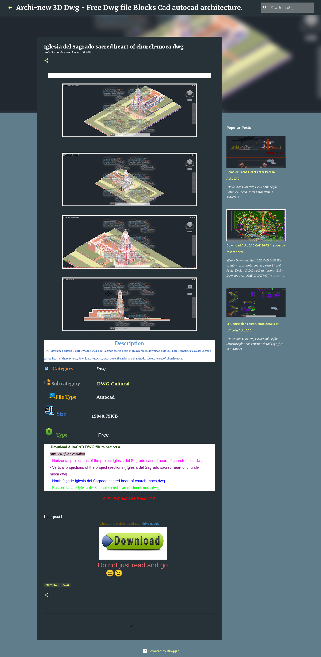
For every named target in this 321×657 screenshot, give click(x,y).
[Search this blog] (291, 8)
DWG (66, 585)
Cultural (52, 585)
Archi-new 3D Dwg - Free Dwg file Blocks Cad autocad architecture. (129, 7)
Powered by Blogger (160, 651)
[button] (46, 61)
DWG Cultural (113, 383)
